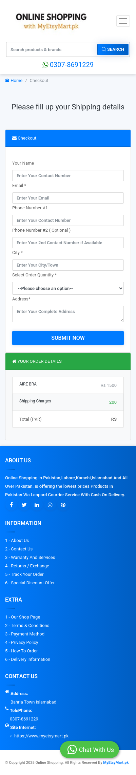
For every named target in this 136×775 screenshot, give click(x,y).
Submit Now (68, 338)
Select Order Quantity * (34, 274)
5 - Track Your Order (24, 574)
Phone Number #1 (30, 207)
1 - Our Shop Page (22, 617)
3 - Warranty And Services (30, 557)
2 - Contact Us (19, 548)
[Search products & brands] (52, 49)
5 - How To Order (21, 650)
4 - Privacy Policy (21, 642)
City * (17, 252)
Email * (19, 185)
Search (113, 49)
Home (13, 80)
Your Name (23, 163)
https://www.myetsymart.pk (41, 735)
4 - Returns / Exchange (27, 565)
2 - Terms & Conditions (27, 625)
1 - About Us (17, 540)
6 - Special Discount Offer (30, 582)
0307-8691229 (68, 65)
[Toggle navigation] (123, 21)
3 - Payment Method (24, 633)
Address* (21, 298)
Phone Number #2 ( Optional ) (41, 230)
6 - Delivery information (27, 659)
